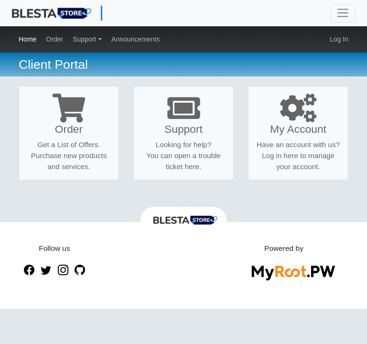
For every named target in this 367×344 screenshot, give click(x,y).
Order (54, 39)
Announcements (135, 39)
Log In (339, 39)
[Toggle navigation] (343, 13)
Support (85, 39)
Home (27, 39)
